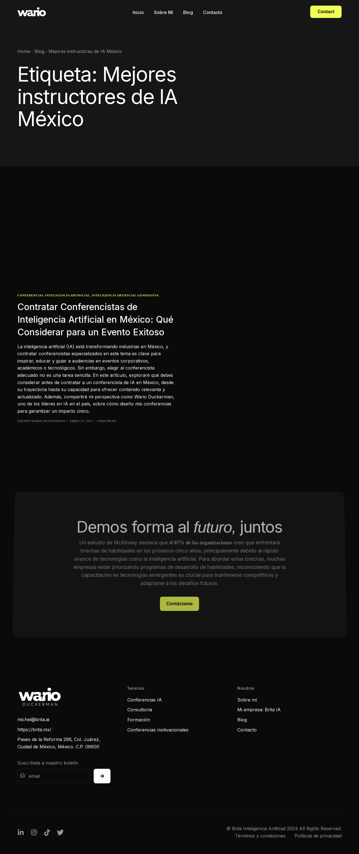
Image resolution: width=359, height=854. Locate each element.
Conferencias (30, 295)
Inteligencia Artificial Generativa (125, 295)
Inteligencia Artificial (67, 295)
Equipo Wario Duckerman (41, 421)
